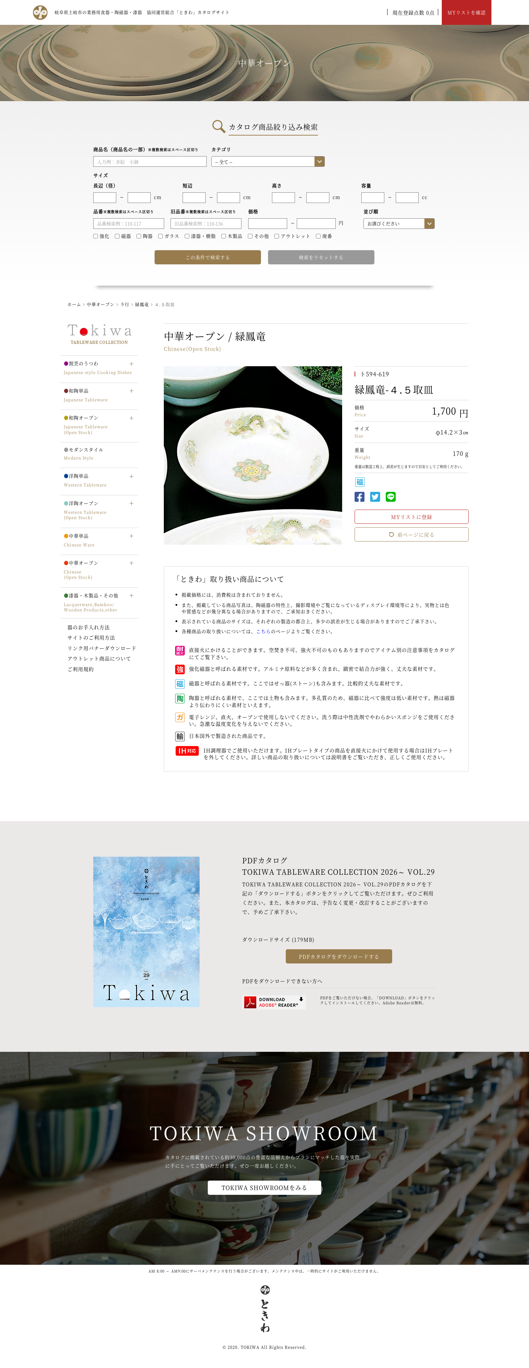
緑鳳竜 (142, 304)
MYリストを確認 (466, 12)
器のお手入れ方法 (88, 627)
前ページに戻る (412, 534)
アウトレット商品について (99, 658)
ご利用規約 (80, 668)
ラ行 (125, 304)
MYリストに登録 (411, 516)
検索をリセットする (321, 257)
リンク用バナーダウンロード (102, 648)
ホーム (74, 304)
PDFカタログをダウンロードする (339, 956)
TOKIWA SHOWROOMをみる (264, 1187)
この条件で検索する (207, 257)
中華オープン (101, 304)
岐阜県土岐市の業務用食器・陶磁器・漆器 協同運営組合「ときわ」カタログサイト (142, 12)
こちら (263, 631)
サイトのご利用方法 (91, 637)
